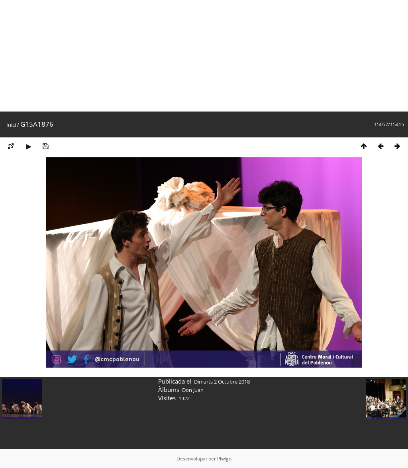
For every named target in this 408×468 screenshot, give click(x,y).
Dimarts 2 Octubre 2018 (222, 381)
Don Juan (193, 390)
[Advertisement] (204, 56)
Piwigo (224, 458)
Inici (11, 124)
